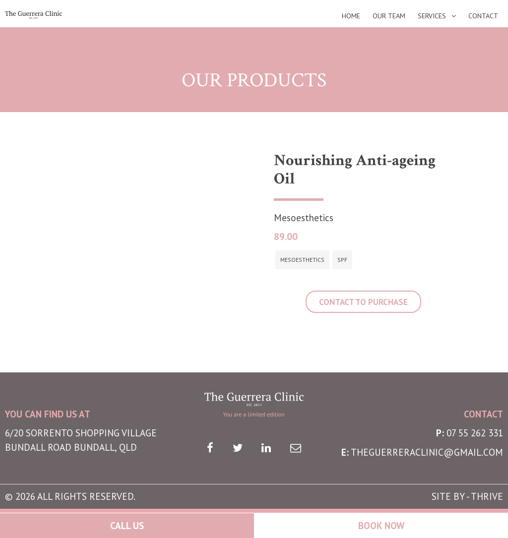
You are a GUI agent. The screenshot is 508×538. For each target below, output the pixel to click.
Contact (483, 16)
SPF (342, 259)
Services (432, 16)
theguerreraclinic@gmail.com (427, 452)
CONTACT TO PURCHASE (363, 302)
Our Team (389, 16)
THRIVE (487, 496)
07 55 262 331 (474, 433)
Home (351, 16)
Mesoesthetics (302, 259)
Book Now (381, 526)
